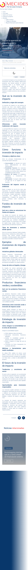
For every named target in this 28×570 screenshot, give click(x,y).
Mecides (5, 18)
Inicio (4, 11)
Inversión (5, 55)
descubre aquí (12, 406)
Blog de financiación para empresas (14, 22)
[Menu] (1, 24)
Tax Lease (5, 13)
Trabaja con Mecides (11, 21)
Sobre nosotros (9, 19)
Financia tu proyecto (8, 16)
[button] (19, 417)
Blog (7, 61)
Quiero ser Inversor (7, 15)
